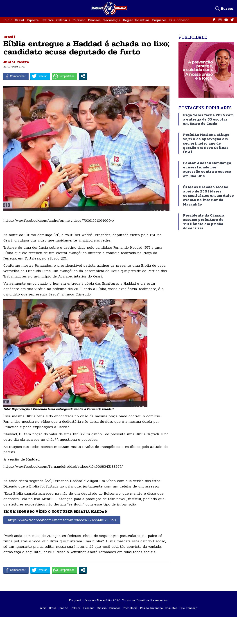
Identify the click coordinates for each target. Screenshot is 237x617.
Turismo (79, 20)
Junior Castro (16, 62)
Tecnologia (111, 20)
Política (47, 20)
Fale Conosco (179, 20)
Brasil (19, 20)
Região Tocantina (136, 20)
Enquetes (159, 20)
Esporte (33, 20)
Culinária (63, 20)
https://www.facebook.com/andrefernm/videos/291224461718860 (62, 520)
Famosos (94, 20)
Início (7, 20)
